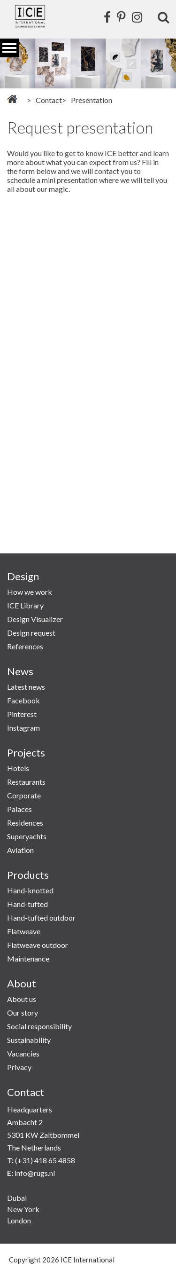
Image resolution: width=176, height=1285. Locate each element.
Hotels (18, 768)
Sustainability (29, 1039)
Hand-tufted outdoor (41, 917)
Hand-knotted (30, 890)
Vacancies (23, 1053)
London (19, 1220)
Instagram (23, 727)
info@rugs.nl (35, 1172)
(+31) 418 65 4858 (45, 1160)
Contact (49, 99)
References (25, 646)
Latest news (26, 686)
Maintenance (28, 958)
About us (21, 998)
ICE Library (25, 605)
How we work (29, 591)
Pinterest (22, 714)
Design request (31, 632)
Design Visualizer (35, 619)
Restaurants (26, 781)
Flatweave (23, 931)
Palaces (19, 808)
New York (23, 1209)
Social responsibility (39, 1026)
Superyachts (26, 836)
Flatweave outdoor (37, 944)
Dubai (17, 1197)
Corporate (24, 795)
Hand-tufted (27, 903)
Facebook (23, 700)
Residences (25, 822)
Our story (22, 1012)
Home (12, 99)
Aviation (20, 849)
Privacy (19, 1067)
